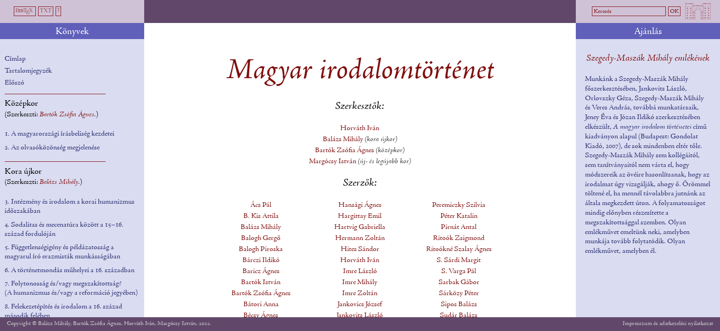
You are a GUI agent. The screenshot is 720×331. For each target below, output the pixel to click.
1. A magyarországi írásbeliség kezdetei (59, 133)
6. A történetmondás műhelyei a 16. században (70, 270)
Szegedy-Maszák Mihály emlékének (647, 58)
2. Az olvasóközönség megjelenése (52, 147)
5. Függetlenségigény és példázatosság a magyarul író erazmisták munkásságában (62, 252)
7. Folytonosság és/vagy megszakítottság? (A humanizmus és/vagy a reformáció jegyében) (71, 288)
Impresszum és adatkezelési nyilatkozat (668, 323)
